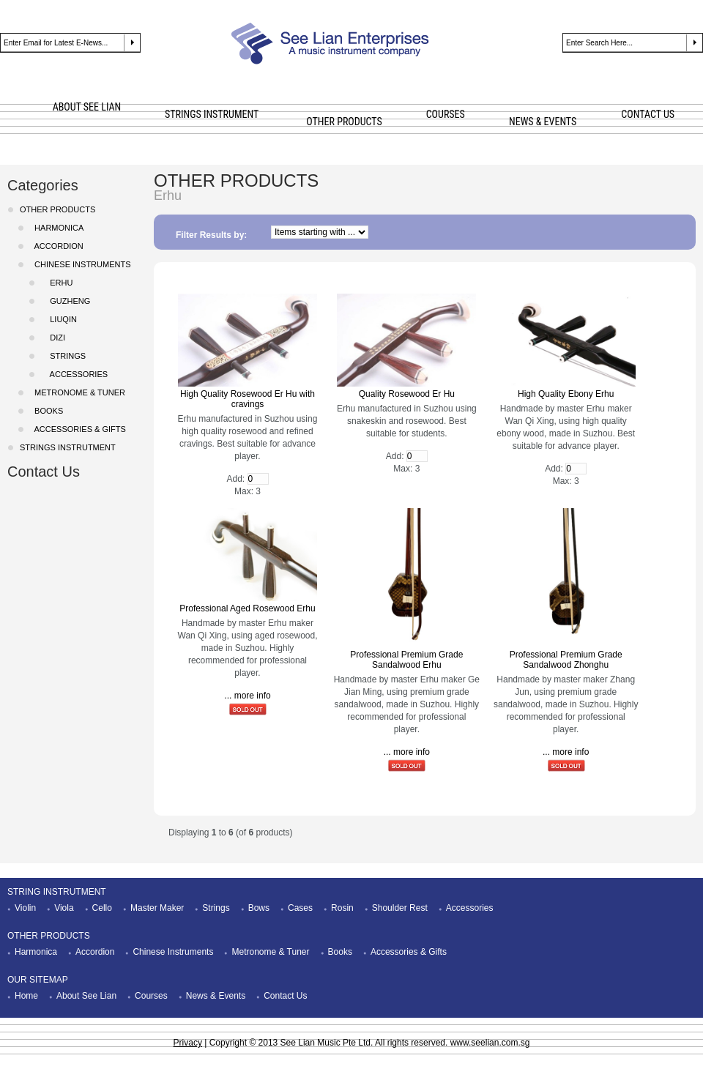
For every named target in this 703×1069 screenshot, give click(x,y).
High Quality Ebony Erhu (566, 394)
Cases (300, 908)
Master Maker (157, 908)
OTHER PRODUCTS (344, 121)
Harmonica (36, 952)
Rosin (342, 908)
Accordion (94, 952)
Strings (63, 355)
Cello (102, 908)
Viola (63, 908)
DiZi (53, 337)
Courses (151, 996)
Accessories (470, 908)
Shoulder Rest (400, 908)
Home (26, 996)
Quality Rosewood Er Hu (407, 394)
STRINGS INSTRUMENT (211, 114)
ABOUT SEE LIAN (87, 107)
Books (46, 410)
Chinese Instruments (173, 952)
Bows (258, 908)
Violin (25, 908)
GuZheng (65, 301)
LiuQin (59, 319)
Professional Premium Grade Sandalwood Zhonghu (566, 659)
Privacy (188, 1043)
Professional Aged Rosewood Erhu (247, 608)
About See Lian (86, 996)
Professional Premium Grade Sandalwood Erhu (406, 659)
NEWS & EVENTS (542, 121)
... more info (247, 695)
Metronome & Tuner (270, 952)
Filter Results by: (211, 235)
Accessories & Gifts (409, 952)
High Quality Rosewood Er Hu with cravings (247, 399)
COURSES (445, 114)
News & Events (215, 996)
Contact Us (43, 471)
